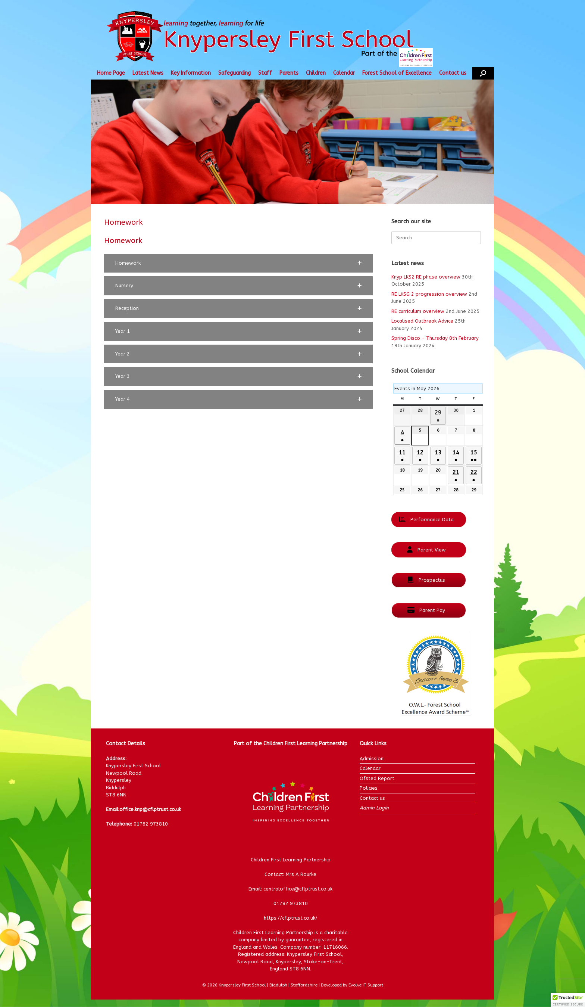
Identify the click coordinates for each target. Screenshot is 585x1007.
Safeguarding (234, 73)
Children (316, 73)
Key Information (191, 73)
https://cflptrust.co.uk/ (290, 918)
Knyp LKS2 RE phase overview (425, 277)
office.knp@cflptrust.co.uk (150, 809)
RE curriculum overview (417, 311)
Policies (369, 788)
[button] (483, 73)
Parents (288, 73)
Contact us (452, 73)
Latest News (147, 73)
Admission (372, 758)
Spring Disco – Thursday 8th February (435, 338)
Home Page (111, 73)
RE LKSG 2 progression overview (429, 294)
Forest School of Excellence (397, 73)
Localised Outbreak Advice (422, 321)
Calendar (344, 73)
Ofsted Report (377, 778)
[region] (292, 142)
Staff (265, 73)
